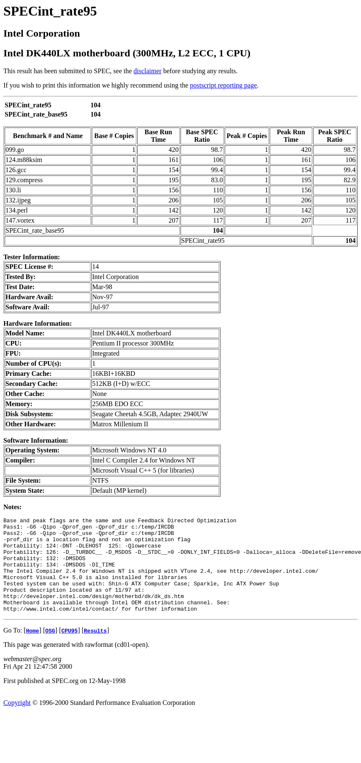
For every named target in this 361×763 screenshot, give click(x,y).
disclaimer (147, 70)
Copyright (17, 721)
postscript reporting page (223, 85)
